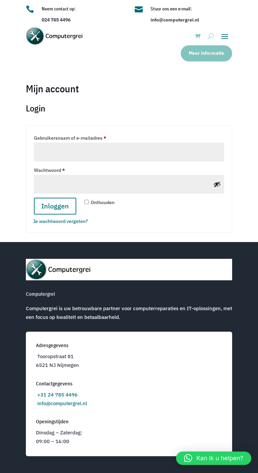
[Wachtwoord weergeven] (217, 184)
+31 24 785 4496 (57, 394)
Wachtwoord (57, 169)
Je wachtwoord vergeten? (60, 221)
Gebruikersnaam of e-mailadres (77, 137)
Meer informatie (206, 53)
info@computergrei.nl (62, 403)
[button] (213, 458)
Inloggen (55, 205)
